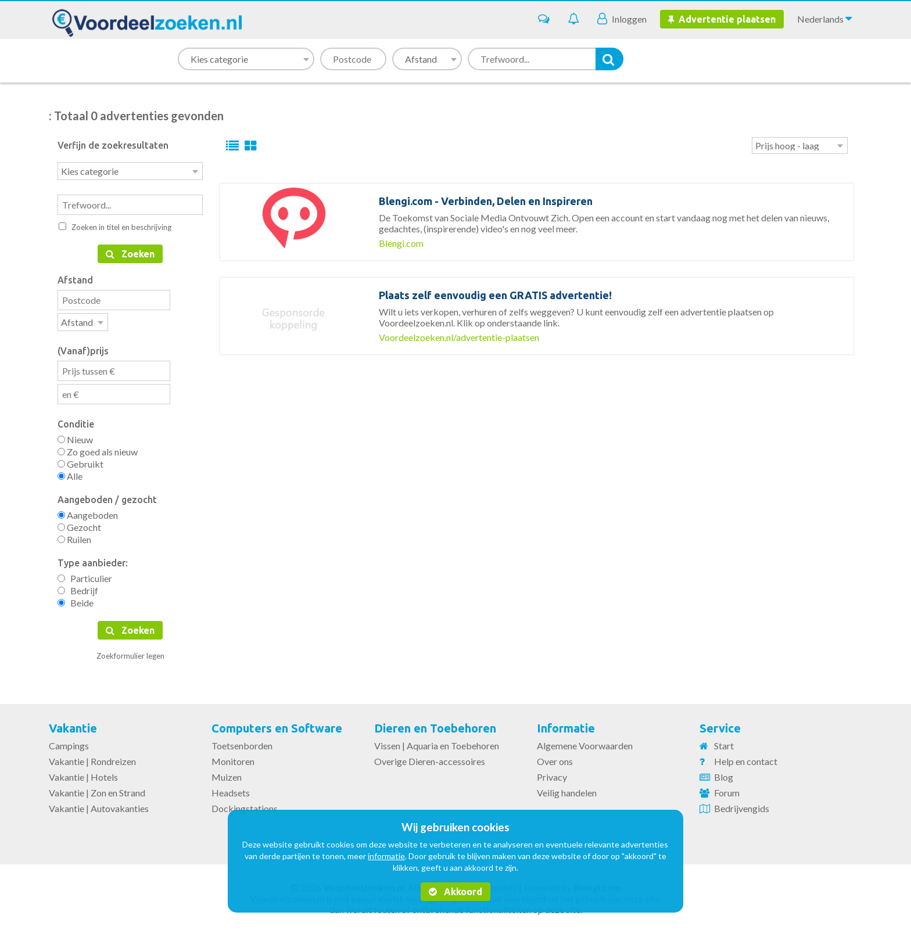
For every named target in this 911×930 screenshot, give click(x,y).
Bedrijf (78, 588)
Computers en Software (276, 725)
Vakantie (73, 725)
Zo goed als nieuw (98, 449)
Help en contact (745, 758)
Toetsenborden (241, 743)
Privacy (552, 774)
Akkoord (455, 891)
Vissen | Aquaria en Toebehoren (436, 743)
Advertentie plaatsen (722, 19)
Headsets (230, 790)
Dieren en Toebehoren (435, 725)
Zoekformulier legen (130, 653)
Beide (76, 600)
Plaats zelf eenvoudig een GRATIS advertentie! (495, 295)
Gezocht (79, 524)
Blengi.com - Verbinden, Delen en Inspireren (486, 201)
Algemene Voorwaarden (585, 743)
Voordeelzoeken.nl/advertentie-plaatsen (459, 337)
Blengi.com (401, 243)
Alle (70, 473)
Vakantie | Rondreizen (92, 758)
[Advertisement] (536, 427)
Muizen (226, 774)
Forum (727, 790)
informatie (386, 856)
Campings (69, 743)
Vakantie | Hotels (83, 774)
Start (724, 743)
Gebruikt (80, 461)
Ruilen (74, 537)
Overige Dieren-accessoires (429, 758)
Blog (723, 774)
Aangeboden (88, 512)
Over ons (555, 758)
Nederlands (824, 18)
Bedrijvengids (741, 805)
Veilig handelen (567, 790)
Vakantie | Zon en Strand (97, 790)
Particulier (85, 575)
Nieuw (75, 437)
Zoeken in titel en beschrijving (115, 226)
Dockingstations (244, 805)
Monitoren (232, 758)
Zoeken (130, 252)
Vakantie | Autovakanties (99, 805)
